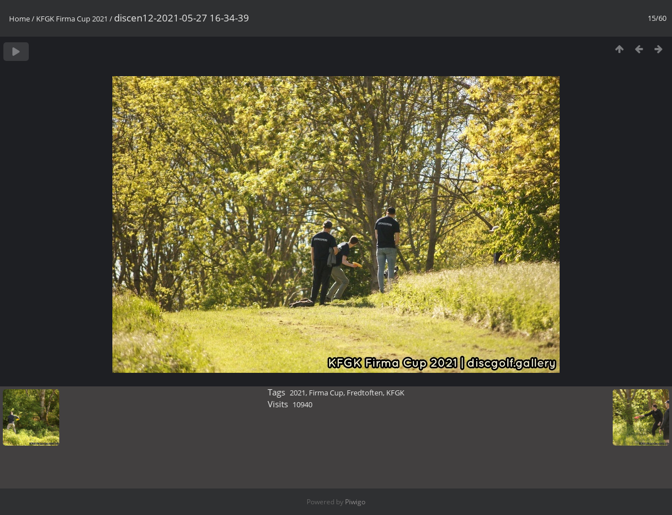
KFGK (395, 393)
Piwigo (355, 502)
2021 (298, 393)
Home (19, 19)
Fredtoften (365, 393)
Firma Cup (326, 393)
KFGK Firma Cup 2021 (72, 19)
